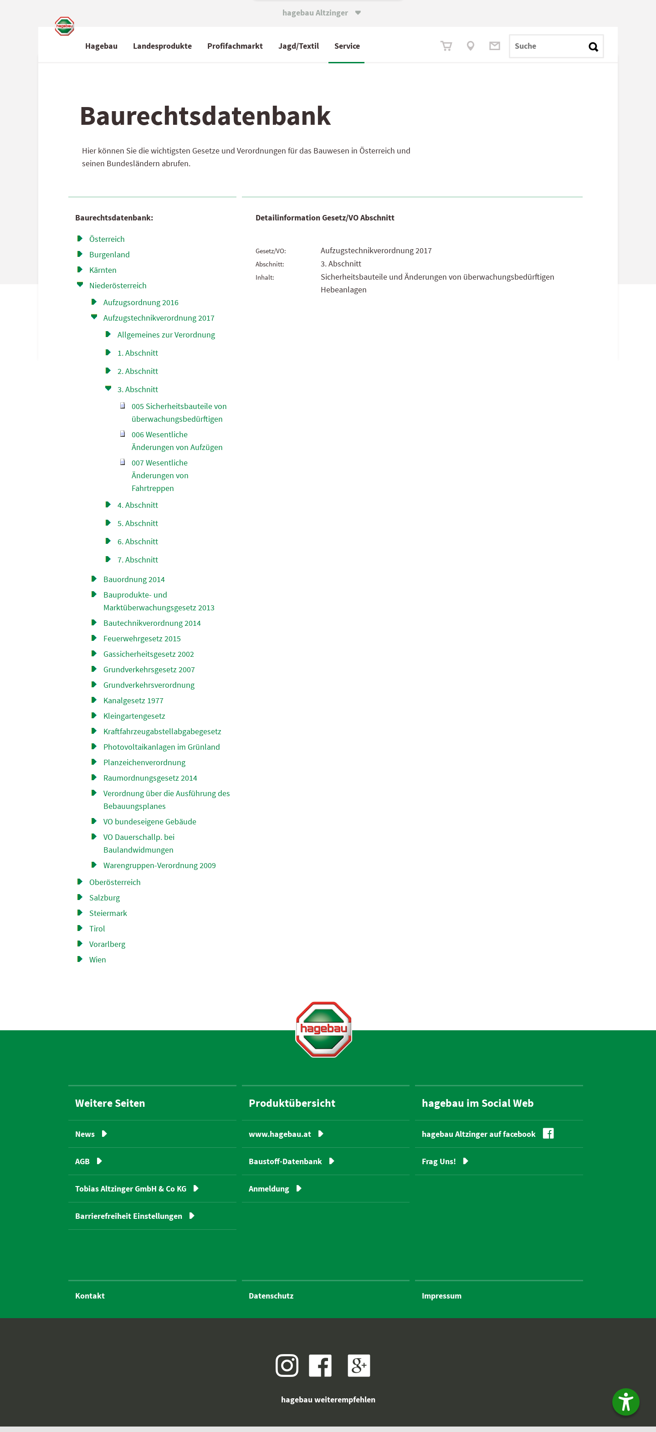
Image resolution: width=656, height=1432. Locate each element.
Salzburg (104, 902)
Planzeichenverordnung (144, 767)
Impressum (441, 1301)
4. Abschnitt (138, 510)
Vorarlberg (107, 949)
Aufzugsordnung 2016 (141, 307)
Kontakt (90, 1301)
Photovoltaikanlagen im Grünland (161, 752)
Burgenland (109, 259)
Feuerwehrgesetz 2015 (142, 643)
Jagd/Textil (338, 46)
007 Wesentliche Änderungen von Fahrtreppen (160, 480)
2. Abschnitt (138, 376)
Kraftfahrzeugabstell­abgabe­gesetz (162, 736)
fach (272, 46)
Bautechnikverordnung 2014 (152, 628)
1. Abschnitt (138, 358)
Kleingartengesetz (134, 721)
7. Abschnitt (138, 564)
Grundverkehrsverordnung (149, 690)
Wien (97, 964)
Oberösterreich (115, 887)
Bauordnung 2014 (134, 584)
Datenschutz (271, 1301)
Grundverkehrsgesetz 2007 (149, 674)
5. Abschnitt (138, 528)
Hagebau (141, 46)
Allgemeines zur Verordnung (166, 339)
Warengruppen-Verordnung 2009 (159, 870)
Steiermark (108, 918)
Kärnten (103, 275)
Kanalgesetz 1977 (133, 705)
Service (387, 46)
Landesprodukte (202, 46)
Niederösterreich (118, 290)
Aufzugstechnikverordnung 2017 (159, 322)
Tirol (97, 933)
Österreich (107, 244)
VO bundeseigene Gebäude (149, 826)
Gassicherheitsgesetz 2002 (148, 659)
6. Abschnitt (138, 546)
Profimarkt (274, 46)
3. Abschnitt (138, 394)
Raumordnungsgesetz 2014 (150, 782)
